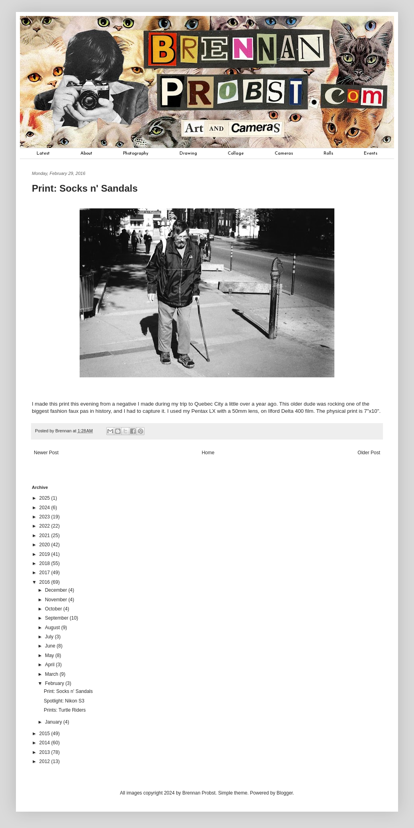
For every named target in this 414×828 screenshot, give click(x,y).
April (50, 664)
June (51, 646)
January (54, 722)
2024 (45, 507)
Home (208, 452)
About (86, 153)
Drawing (188, 153)
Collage (236, 153)
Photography (135, 153)
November (56, 599)
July (50, 637)
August (53, 627)
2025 (45, 498)
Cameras (284, 153)
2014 (45, 743)
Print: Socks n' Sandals (68, 691)
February (55, 683)
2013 (45, 752)
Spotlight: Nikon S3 (64, 701)
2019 (45, 554)
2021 (45, 535)
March (52, 674)
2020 (45, 544)
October (54, 609)
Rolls (328, 153)
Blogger (285, 793)
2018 (45, 563)
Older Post (368, 452)
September (57, 618)
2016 (45, 582)
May (50, 655)
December (56, 590)
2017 (45, 572)
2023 (45, 517)
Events (370, 153)
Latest (43, 153)
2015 (45, 733)
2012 (45, 761)
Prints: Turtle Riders (65, 710)
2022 (45, 526)
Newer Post (46, 452)
